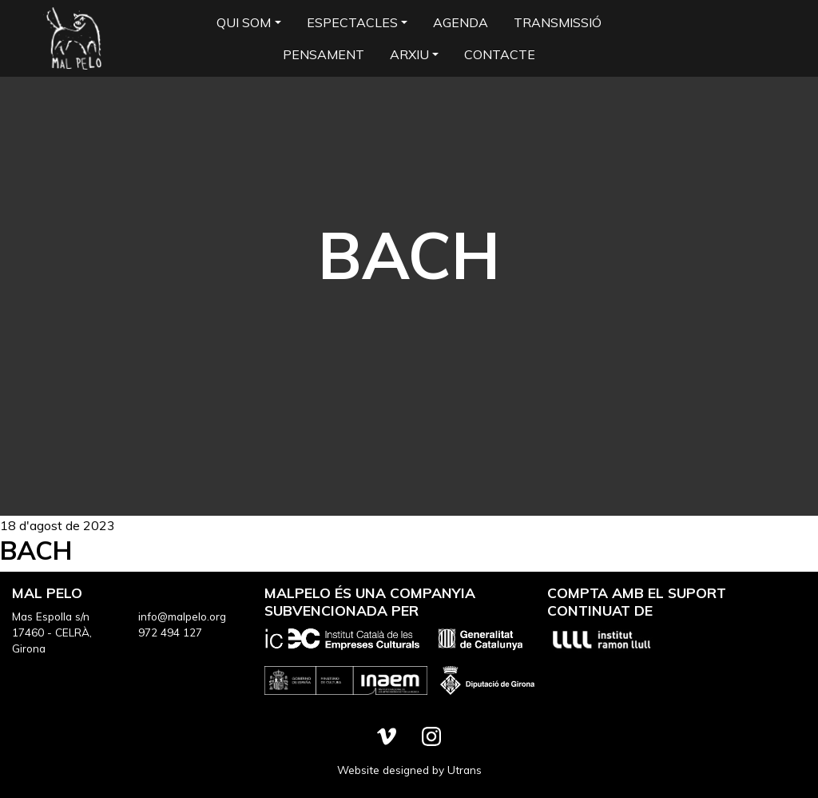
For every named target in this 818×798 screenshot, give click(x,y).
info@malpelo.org (182, 616)
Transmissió (558, 22)
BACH (36, 550)
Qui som (243, 22)
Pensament (323, 54)
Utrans (464, 769)
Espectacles (352, 22)
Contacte (499, 54)
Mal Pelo (73, 38)
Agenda (460, 22)
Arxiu (409, 54)
